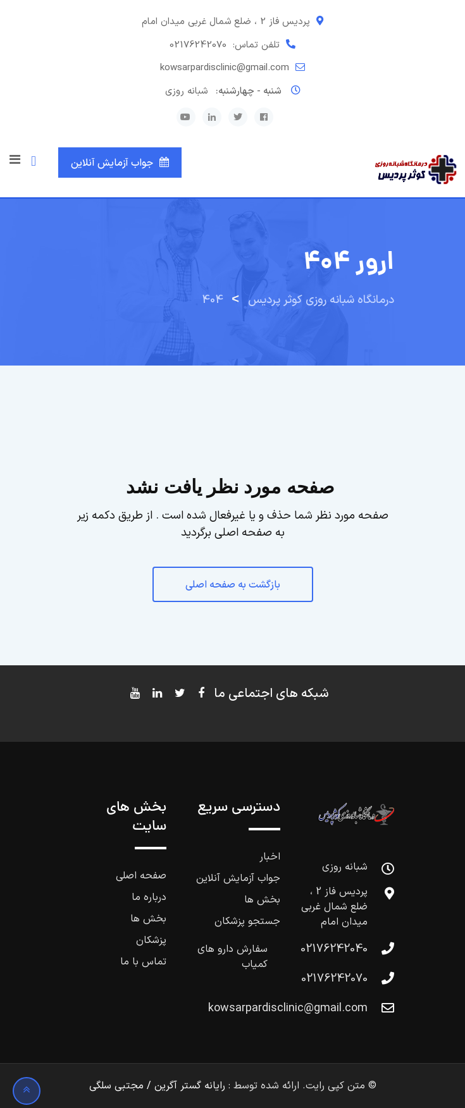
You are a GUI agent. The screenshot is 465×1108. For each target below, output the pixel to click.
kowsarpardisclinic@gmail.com (224, 68)
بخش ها (262, 900)
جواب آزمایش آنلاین (112, 163)
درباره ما (149, 897)
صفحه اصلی (141, 875)
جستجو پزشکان (247, 921)
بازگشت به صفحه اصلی (232, 585)
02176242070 (198, 45)
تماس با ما (143, 962)
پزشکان (151, 940)
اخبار (269, 857)
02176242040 (334, 948)
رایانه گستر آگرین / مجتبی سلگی (157, 1085)
